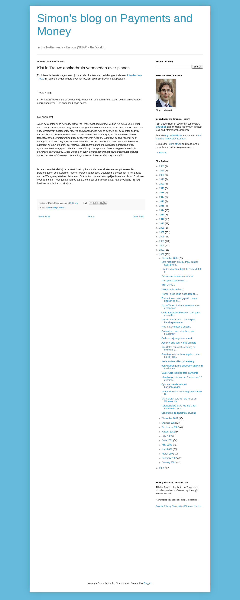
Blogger (147, 583)
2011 (162, 223)
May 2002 (167, 445)
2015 (162, 205)
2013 (162, 214)
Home (91, 216)
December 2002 (170, 258)
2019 (162, 188)
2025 (162, 166)
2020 (162, 183)
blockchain (161, 127)
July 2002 (167, 436)
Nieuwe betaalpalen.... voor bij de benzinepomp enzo (178, 321)
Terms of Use (174, 144)
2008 (162, 228)
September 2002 (170, 427)
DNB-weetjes (168, 285)
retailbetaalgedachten (55, 207)
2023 (162, 170)
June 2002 (167, 440)
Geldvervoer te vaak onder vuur (177, 276)
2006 (162, 236)
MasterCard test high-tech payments (179, 373)
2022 (162, 175)
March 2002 (168, 453)
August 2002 (168, 431)
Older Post (138, 216)
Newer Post (44, 216)
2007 (162, 232)
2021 (162, 179)
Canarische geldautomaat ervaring (178, 413)
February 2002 (169, 458)
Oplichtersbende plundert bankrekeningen (174, 385)
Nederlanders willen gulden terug (177, 361)
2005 (162, 241)
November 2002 (170, 418)
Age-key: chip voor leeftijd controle (178, 342)
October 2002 (169, 423)
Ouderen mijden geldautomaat (176, 338)
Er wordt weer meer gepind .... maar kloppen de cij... (179, 299)
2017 (162, 197)
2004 (162, 245)
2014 (162, 210)
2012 (162, 219)
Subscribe (161, 152)
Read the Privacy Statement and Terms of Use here (179, 506)
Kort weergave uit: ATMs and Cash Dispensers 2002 (178, 407)
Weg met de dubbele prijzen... (176, 326)
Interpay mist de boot (172, 289)
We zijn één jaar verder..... (174, 280)
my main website (173, 135)
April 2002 (167, 449)
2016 (162, 201)
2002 (162, 254)
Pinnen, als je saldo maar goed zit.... (179, 294)
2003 (162, 250)
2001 (162, 468)
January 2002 (169, 462)
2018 (162, 192)
